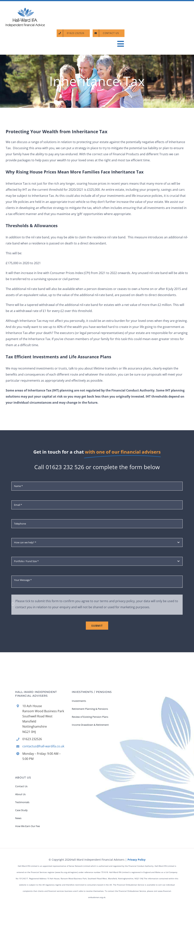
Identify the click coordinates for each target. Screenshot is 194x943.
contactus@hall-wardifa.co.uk (43, 746)
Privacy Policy (137, 859)
